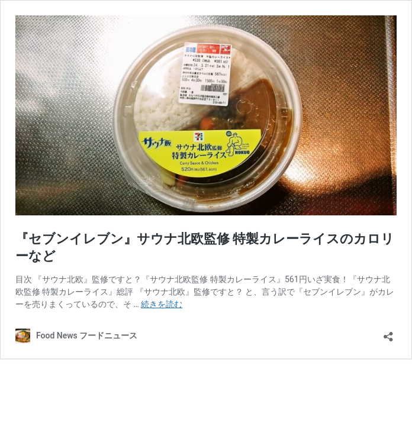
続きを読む (161, 304)
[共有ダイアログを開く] (388, 333)
